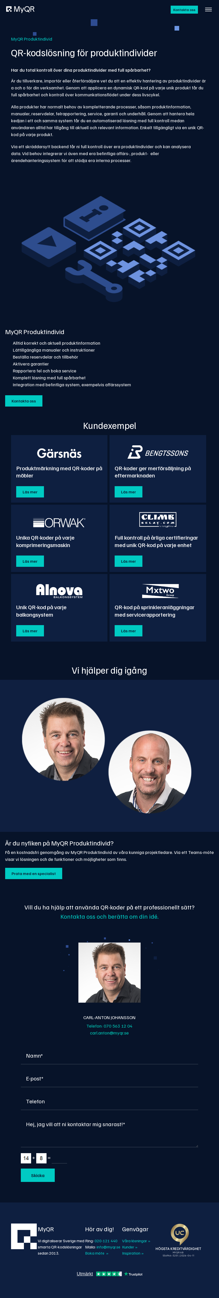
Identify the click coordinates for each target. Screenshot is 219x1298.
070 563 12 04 (118, 1026)
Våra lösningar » (136, 1240)
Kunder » (130, 1246)
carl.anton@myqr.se (109, 1033)
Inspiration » (133, 1253)
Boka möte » (96, 1253)
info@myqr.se (108, 1246)
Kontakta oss (184, 9)
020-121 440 (106, 1240)
